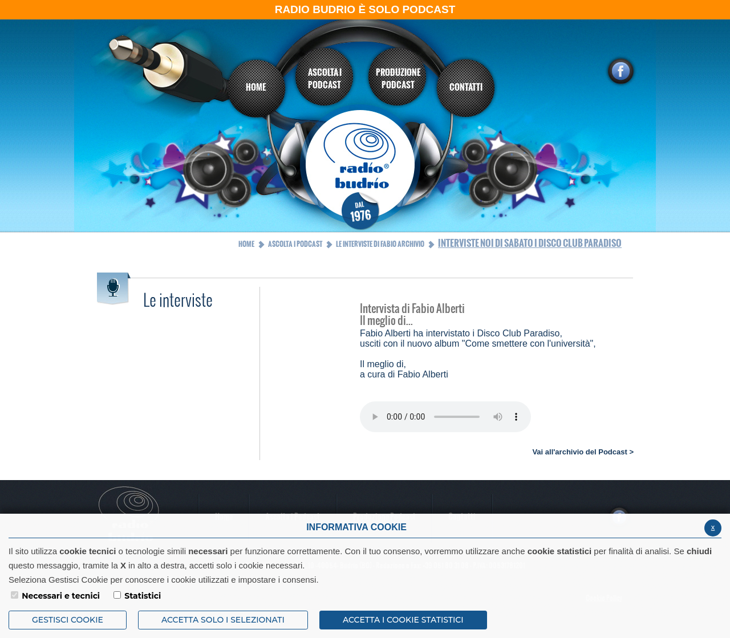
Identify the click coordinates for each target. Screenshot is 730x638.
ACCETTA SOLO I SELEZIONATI (223, 620)
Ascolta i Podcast (295, 244)
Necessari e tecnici (61, 596)
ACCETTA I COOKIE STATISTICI (403, 620)
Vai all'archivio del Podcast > (583, 452)
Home (246, 244)
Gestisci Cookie (67, 620)
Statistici (142, 596)
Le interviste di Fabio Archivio (380, 244)
